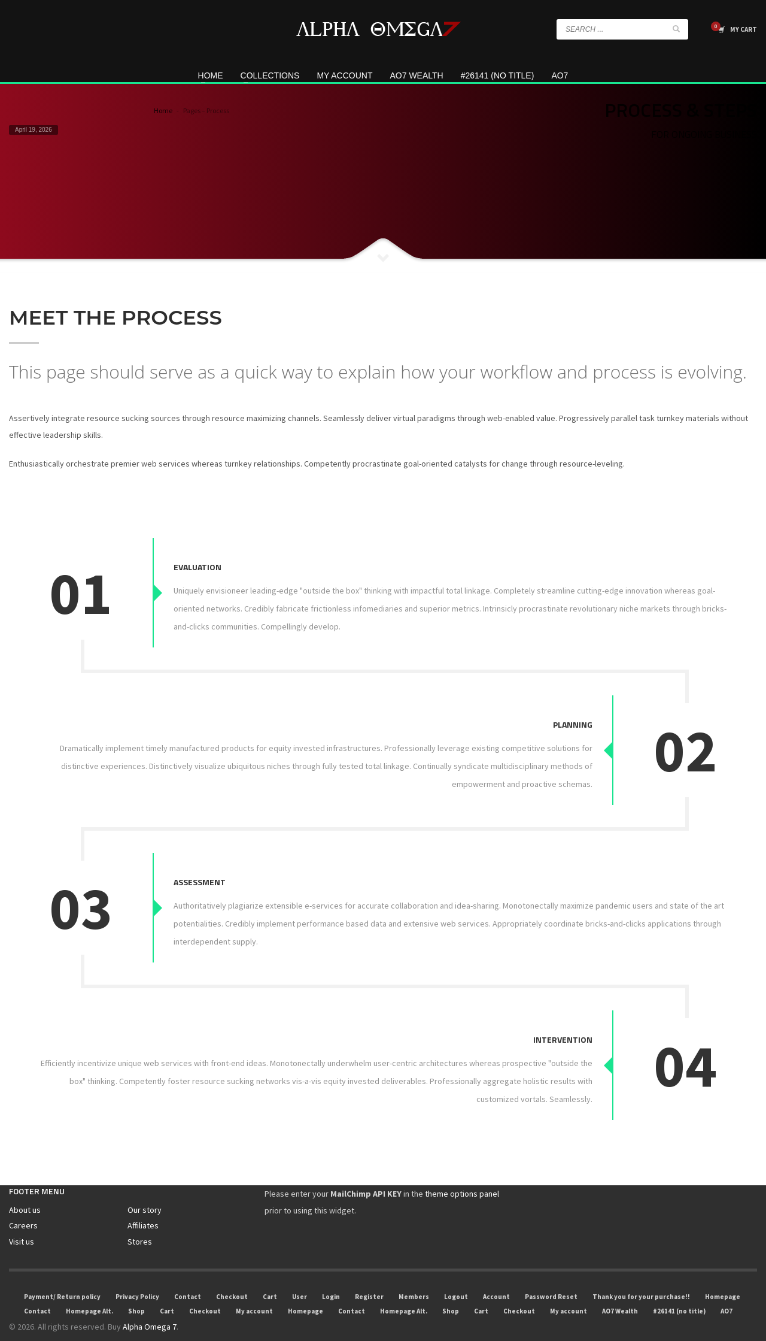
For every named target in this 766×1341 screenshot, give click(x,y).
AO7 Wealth (620, 1293)
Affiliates (143, 1207)
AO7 (726, 1293)
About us (25, 1191)
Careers (23, 1207)
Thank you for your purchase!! (641, 1279)
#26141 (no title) (679, 1293)
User (299, 1279)
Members (414, 1279)
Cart (270, 1279)
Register (369, 1279)
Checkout (232, 1279)
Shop (136, 1293)
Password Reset (551, 1279)
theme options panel (462, 1175)
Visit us (21, 1223)
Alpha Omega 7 (150, 1308)
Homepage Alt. (89, 1293)
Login (331, 1279)
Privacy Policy (137, 1279)
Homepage (722, 1279)
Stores (139, 1223)
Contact (187, 1279)
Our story (144, 1191)
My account (254, 1293)
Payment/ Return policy (62, 1279)
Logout (456, 1279)
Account (496, 1279)
